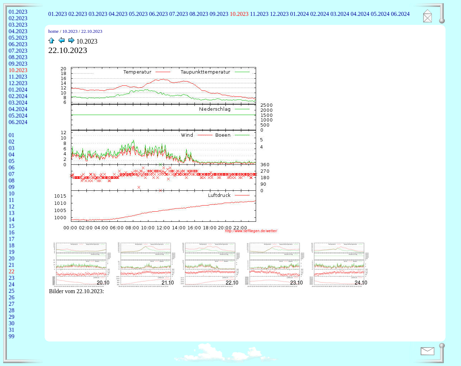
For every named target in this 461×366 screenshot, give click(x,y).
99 (11, 336)
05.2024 (380, 14)
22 (11, 271)
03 (11, 148)
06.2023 (158, 14)
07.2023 (178, 14)
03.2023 (98, 14)
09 (11, 187)
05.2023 (138, 14)
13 (11, 213)
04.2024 (359, 14)
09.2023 (219, 14)
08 (11, 180)
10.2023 (239, 14)
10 (11, 193)
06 (11, 167)
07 (11, 174)
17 (11, 239)
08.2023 (198, 14)
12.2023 (279, 14)
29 (11, 317)
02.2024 (319, 14)
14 (11, 219)
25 (11, 291)
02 (11, 141)
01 (11, 135)
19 (11, 252)
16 (11, 232)
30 (11, 323)
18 (11, 245)
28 (11, 310)
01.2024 (299, 14)
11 (11, 200)
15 (11, 226)
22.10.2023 (91, 31)
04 (11, 154)
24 (11, 284)
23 (11, 278)
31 (11, 330)
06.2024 (400, 14)
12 (11, 206)
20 (11, 258)
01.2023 (57, 14)
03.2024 (339, 14)
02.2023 (77, 14)
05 (11, 161)
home (53, 31)
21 (11, 265)
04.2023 (118, 14)
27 (11, 304)
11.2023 (259, 14)
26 (11, 297)
